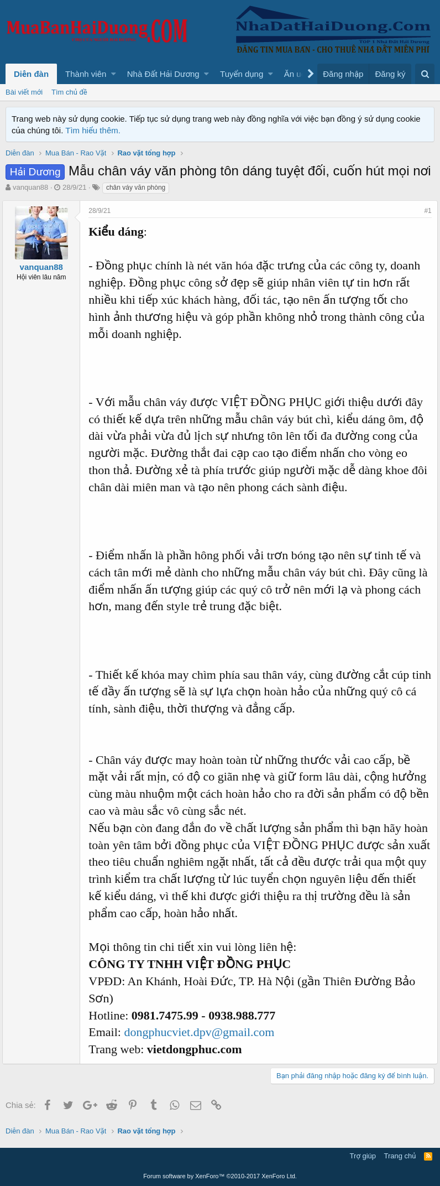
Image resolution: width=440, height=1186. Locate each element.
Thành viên (85, 74)
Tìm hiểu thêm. (93, 130)
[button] (113, 74)
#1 (424, 211)
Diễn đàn (31, 74)
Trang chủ (400, 1156)
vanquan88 (30, 187)
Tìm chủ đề (69, 92)
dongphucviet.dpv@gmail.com (202, 1032)
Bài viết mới (24, 92)
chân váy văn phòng (135, 187)
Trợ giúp (363, 1156)
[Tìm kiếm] (424, 74)
